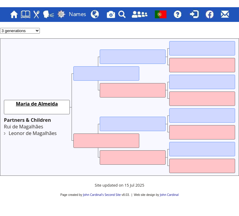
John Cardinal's (93, 195)
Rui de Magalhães (23, 126)
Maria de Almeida (37, 103)
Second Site (113, 195)
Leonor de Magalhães (33, 133)
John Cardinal (169, 195)
